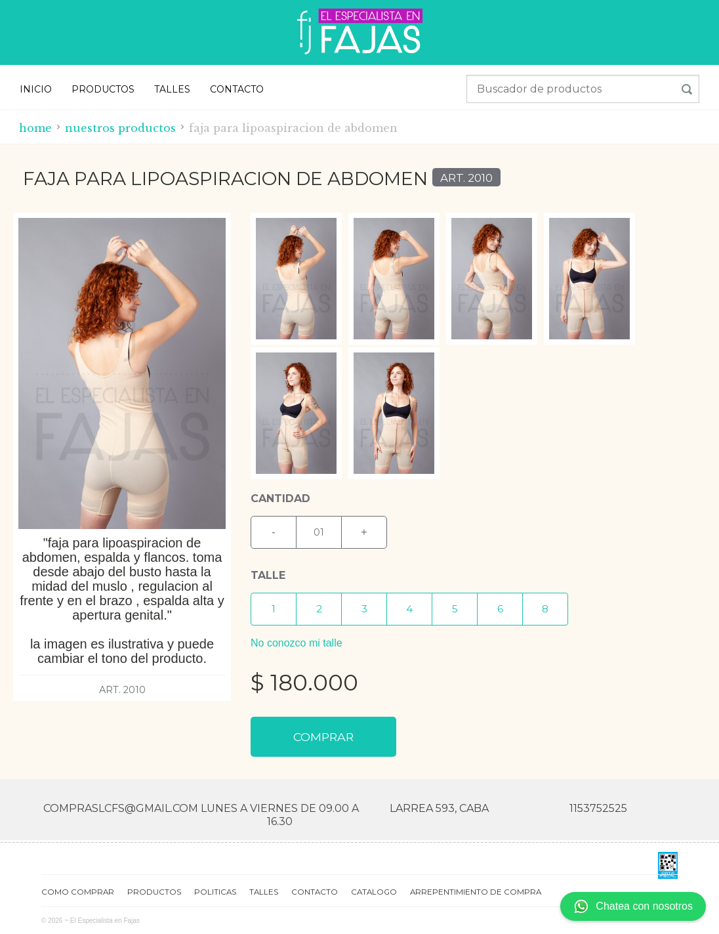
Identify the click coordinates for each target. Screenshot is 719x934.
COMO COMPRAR (77, 891)
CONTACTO (237, 89)
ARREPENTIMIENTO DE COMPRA (475, 891)
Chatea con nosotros (633, 906)
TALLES (172, 89)
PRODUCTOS (103, 89)
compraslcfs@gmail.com (120, 808)
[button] (274, 609)
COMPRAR (323, 737)
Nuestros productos (120, 128)
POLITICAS (215, 891)
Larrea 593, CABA (439, 808)
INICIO (36, 89)
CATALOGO (374, 891)
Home (35, 128)
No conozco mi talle (296, 642)
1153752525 (598, 808)
